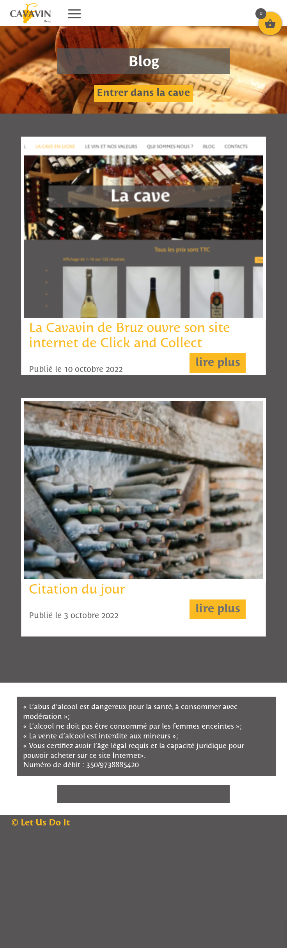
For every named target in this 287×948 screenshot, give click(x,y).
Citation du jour (77, 589)
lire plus (217, 363)
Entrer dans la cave (143, 93)
